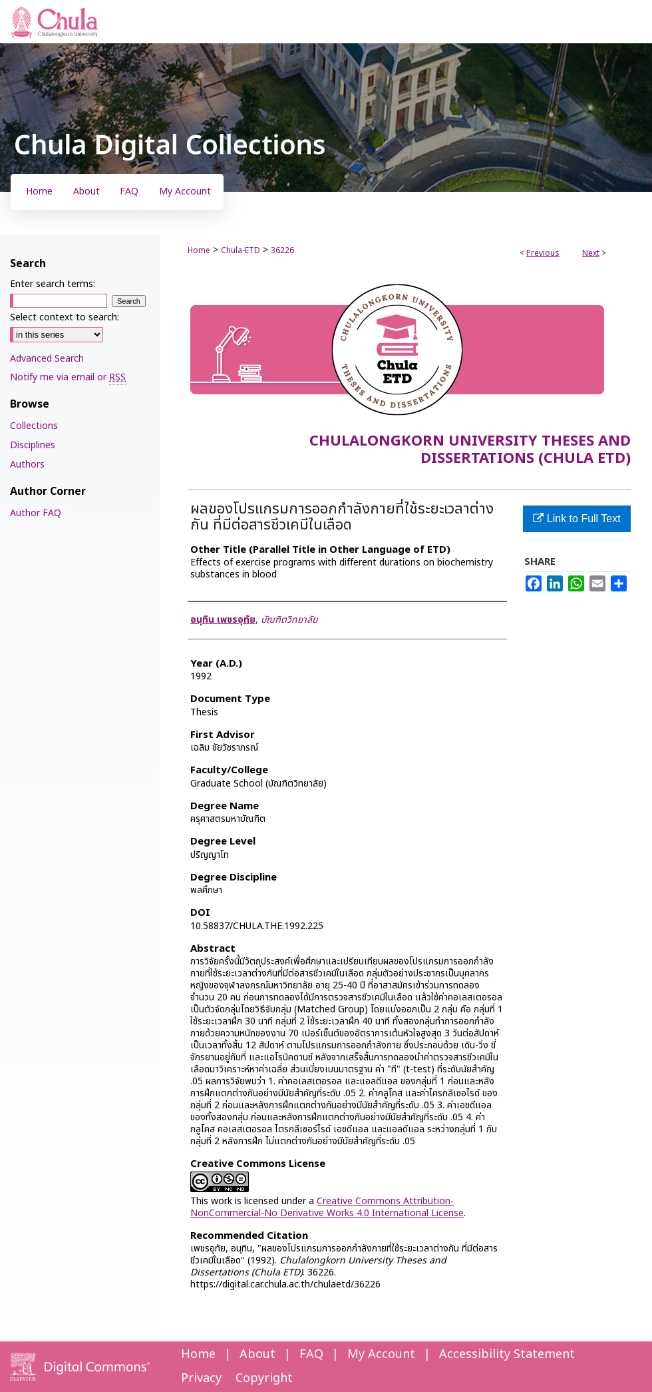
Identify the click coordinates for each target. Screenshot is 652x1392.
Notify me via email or (68, 377)
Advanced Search (47, 359)
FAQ (311, 1354)
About (257, 1354)
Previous (543, 253)
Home (199, 250)
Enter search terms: (52, 284)
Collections (34, 426)
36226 (282, 250)
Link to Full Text (576, 518)
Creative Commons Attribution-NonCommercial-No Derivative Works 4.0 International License (327, 1207)
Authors (27, 465)
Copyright (264, 1378)
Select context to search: (64, 317)
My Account (381, 1354)
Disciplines (32, 445)
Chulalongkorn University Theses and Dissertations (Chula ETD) (470, 450)
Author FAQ (35, 513)
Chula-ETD (240, 250)
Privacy (201, 1378)
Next (590, 253)
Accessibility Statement (507, 1354)
